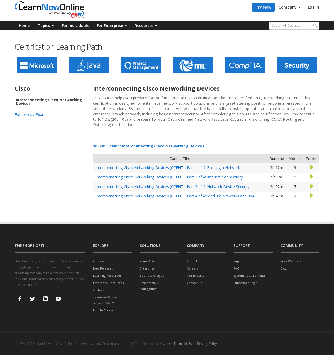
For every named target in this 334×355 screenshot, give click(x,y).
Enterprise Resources (108, 283)
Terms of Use (183, 343)
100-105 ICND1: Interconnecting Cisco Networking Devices (148, 146)
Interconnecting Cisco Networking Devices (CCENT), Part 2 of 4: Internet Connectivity (169, 177)
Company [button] (289, 7)
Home (24, 25)
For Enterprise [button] (112, 25)
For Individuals (75, 25)
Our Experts (195, 276)
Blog (284, 268)
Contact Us (194, 283)
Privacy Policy (207, 343)
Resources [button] (146, 25)
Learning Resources (107, 276)
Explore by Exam (30, 114)
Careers (192, 268)
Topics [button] (46, 25)
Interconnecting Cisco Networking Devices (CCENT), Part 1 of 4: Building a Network (168, 167)
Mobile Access (103, 310)
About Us (193, 261)
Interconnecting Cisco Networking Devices (49, 101)
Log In (313, 7)
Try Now (263, 7)
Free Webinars (291, 261)
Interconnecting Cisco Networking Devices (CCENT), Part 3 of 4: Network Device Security (173, 186)
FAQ (236, 268)
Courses (98, 261)
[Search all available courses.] (294, 26)
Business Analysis (152, 276)
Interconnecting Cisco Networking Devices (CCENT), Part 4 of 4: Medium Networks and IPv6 (175, 195)
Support (239, 261)
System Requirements (249, 276)
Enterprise (147, 268)
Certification (101, 290)
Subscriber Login (246, 283)
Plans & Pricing (150, 261)
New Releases (103, 268)
